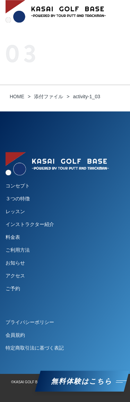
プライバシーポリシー (30, 322)
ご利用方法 (18, 250)
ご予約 (13, 288)
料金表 (13, 237)
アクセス (15, 275)
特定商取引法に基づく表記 (35, 348)
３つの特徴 (18, 198)
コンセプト (18, 186)
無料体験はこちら (82, 381)
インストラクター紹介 (30, 224)
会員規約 (15, 335)
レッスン (15, 211)
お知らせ (15, 263)
